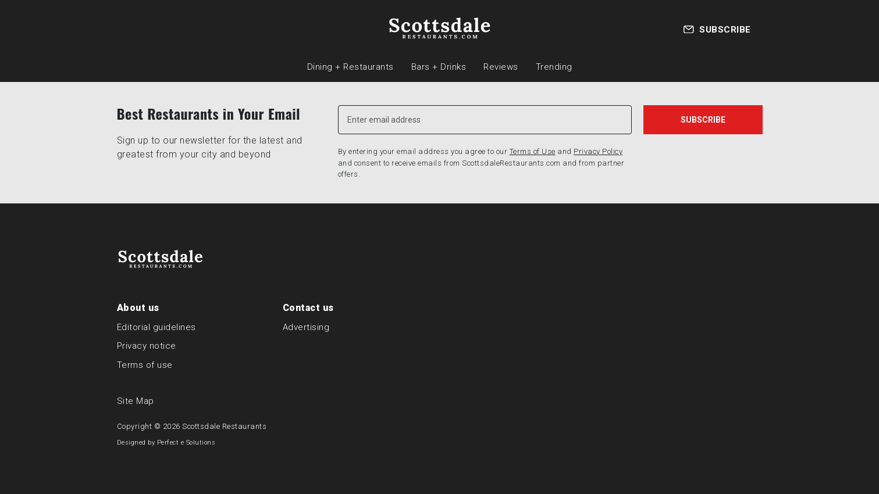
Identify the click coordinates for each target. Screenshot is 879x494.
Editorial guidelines (156, 327)
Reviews (500, 67)
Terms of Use (533, 151)
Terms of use (145, 365)
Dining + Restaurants (350, 67)
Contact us (308, 307)
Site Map (135, 401)
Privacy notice (146, 346)
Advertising (306, 327)
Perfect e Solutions (186, 442)
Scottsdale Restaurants (224, 426)
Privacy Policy (598, 151)
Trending (554, 67)
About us (138, 307)
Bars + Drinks (439, 67)
